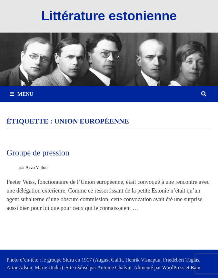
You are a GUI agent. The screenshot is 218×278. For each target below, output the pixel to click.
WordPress (173, 267)
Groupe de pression (37, 152)
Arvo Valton (36, 167)
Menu (21, 94)
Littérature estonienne (109, 16)
